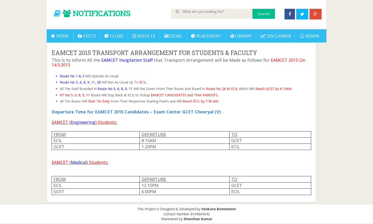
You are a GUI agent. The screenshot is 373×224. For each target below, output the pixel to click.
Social (173, 36)
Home (60, 36)
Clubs (113, 36)
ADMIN (309, 36)
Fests (87, 36)
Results (143, 36)
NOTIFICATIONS (101, 13)
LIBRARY (241, 36)
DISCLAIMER (275, 36)
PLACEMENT (206, 36)
